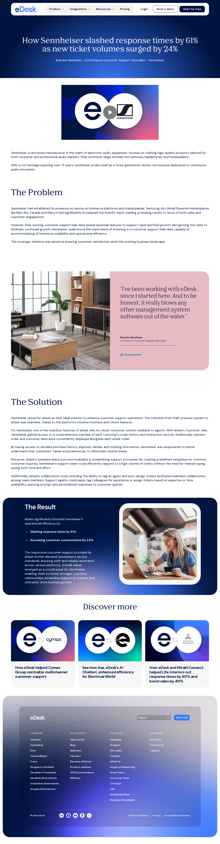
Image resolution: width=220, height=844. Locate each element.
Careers (155, 750)
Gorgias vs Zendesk (42, 767)
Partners (75, 756)
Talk (112, 788)
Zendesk (35, 739)
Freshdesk (36, 745)
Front (33, 761)
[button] (144, 9)
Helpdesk (116, 739)
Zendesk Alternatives (43, 778)
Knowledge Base (120, 794)
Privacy (157, 815)
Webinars (75, 750)
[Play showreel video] (110, 112)
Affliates (75, 778)
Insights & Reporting (122, 767)
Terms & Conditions (138, 815)
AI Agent (115, 745)
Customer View (119, 778)
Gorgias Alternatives (43, 788)
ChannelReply (38, 756)
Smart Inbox (117, 772)
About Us (155, 739)
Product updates (80, 767)
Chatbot (115, 756)
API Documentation (82, 772)
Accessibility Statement (177, 815)
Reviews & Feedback (122, 799)
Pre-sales (116, 750)
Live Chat (116, 783)
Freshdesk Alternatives (44, 783)
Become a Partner (81, 761)
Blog (72, 745)
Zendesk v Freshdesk (43, 772)
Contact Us (157, 745)
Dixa (32, 750)
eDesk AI (115, 761)
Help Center (77, 739)
